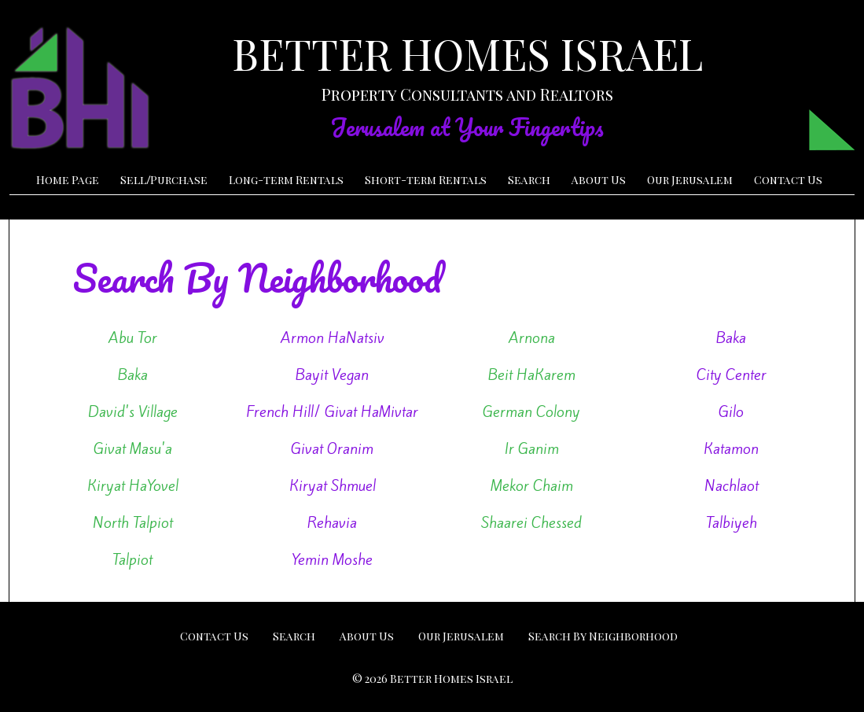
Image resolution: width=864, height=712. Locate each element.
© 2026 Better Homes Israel (432, 678)
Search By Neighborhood (603, 636)
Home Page (67, 179)
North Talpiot (133, 522)
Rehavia (332, 522)
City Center (732, 374)
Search (529, 179)
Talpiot (132, 559)
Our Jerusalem (690, 179)
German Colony (531, 411)
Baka (731, 337)
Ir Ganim (532, 448)
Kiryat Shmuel (332, 485)
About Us (599, 179)
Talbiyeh (731, 522)
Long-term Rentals (286, 179)
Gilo (731, 411)
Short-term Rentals (426, 179)
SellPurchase (164, 179)
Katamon (731, 448)
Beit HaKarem (531, 374)
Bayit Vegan (332, 374)
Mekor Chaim (532, 485)
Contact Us (788, 179)
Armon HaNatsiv (332, 337)
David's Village (133, 411)
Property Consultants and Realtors (467, 94)
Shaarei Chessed (531, 522)
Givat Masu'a (133, 448)
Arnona (532, 337)
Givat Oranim (332, 448)
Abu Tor (132, 337)
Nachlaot (731, 485)
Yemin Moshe (332, 559)
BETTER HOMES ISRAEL (467, 53)
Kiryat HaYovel (132, 485)
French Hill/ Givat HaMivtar (332, 411)
